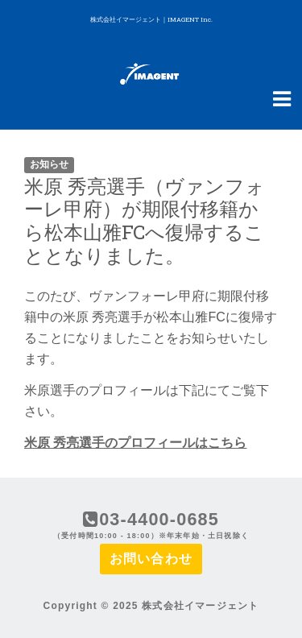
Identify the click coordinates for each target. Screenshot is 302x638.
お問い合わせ (151, 559)
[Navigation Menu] (282, 97)
